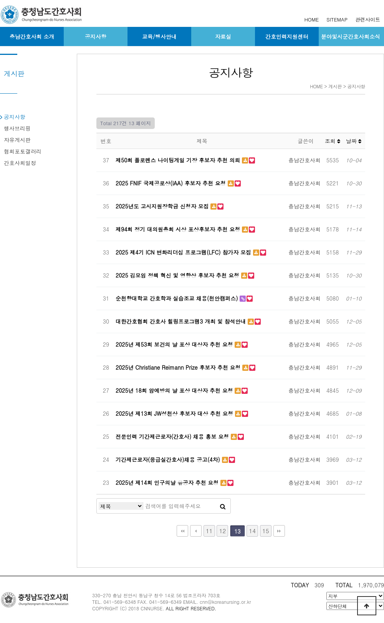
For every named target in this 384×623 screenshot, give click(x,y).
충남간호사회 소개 (32, 36)
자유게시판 (17, 140)
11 (209, 531)
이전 (196, 531)
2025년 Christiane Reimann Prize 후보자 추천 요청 (179, 367)
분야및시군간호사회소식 (350, 36)
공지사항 (95, 36)
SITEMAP (337, 19)
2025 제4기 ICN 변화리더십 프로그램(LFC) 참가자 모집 (184, 252)
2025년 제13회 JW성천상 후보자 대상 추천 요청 (175, 413)
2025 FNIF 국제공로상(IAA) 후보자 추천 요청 (172, 183)
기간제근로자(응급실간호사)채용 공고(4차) (169, 459)
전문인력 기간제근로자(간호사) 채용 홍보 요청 (173, 436)
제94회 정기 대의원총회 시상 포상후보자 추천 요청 (179, 229)
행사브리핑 (17, 128)
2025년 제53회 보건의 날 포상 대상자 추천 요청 (175, 344)
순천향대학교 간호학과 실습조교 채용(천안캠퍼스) (178, 298)
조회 (333, 141)
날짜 (354, 141)
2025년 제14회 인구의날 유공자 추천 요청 (168, 482)
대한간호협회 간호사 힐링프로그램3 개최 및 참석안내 (182, 321)
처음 (182, 531)
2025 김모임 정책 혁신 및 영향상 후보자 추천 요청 (178, 275)
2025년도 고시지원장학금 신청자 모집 (163, 206)
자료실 (223, 36)
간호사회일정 (20, 163)
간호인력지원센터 (286, 36)
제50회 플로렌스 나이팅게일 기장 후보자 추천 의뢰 (179, 160)
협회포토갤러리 (22, 151)
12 (222, 531)
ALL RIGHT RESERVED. (191, 608)
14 (252, 531)
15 (265, 531)
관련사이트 (367, 19)
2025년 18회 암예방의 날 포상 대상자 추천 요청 (175, 390)
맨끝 (279, 531)
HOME (311, 19)
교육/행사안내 (159, 36)
